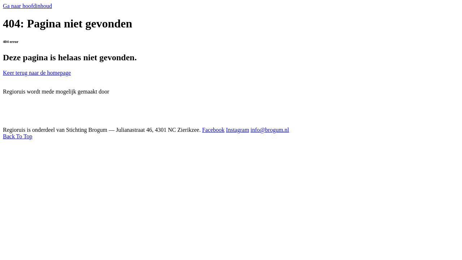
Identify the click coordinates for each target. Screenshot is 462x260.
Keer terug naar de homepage (37, 73)
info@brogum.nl (269, 130)
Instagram (237, 130)
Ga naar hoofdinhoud (27, 6)
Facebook (213, 130)
